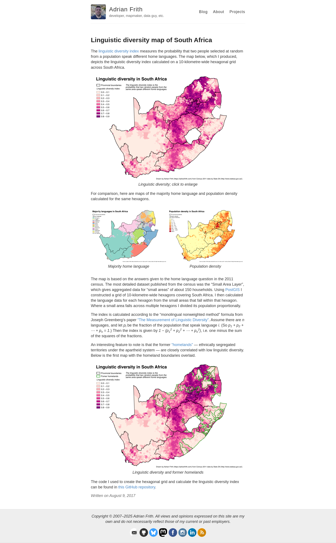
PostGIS (232, 290)
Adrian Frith (126, 9)
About (218, 12)
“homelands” (182, 345)
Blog (203, 12)
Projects (237, 12)
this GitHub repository (136, 487)
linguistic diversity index (119, 51)
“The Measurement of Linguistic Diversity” (173, 320)
